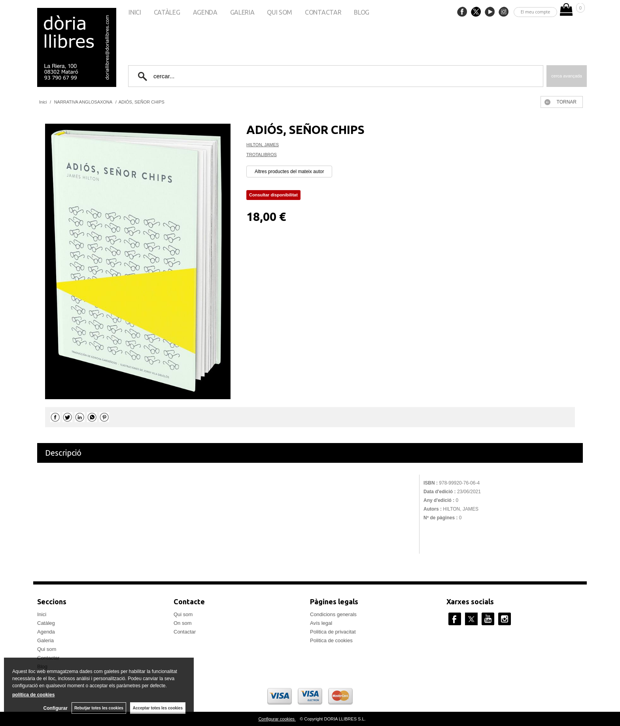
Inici (135, 12)
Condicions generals (333, 614)
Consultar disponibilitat (273, 194)
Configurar (55, 708)
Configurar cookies (277, 719)
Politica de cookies (331, 640)
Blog (361, 12)
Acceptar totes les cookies (158, 708)
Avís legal (321, 623)
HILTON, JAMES (262, 144)
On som (183, 623)
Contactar (323, 12)
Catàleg (167, 12)
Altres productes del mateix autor (289, 171)
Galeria (242, 12)
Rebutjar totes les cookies (98, 708)
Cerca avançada (566, 76)
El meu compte (535, 12)
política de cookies (33, 695)
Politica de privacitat (333, 632)
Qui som (279, 12)
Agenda (205, 12)
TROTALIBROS (261, 154)
